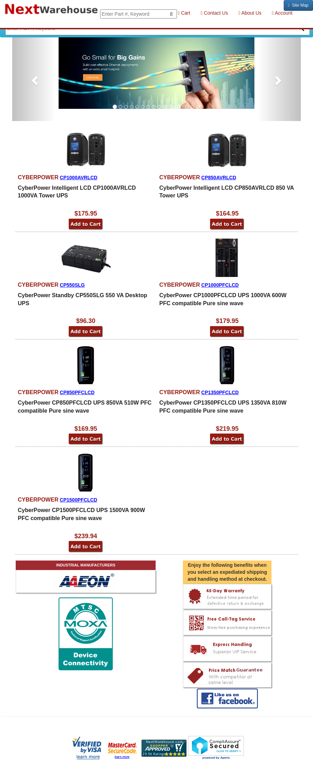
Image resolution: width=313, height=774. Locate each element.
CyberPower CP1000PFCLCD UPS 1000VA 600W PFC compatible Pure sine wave (223, 299)
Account (282, 13)
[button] (33, 78)
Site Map (298, 5)
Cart (184, 13)
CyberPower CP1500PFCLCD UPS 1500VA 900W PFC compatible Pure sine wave (81, 514)
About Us (249, 13)
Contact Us (214, 13)
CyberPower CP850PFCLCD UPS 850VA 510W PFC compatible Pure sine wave (84, 407)
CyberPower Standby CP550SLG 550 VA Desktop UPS (82, 299)
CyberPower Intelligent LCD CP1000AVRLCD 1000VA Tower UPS (77, 192)
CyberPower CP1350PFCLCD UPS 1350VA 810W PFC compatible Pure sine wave (223, 407)
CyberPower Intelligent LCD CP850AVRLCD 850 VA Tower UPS (226, 192)
